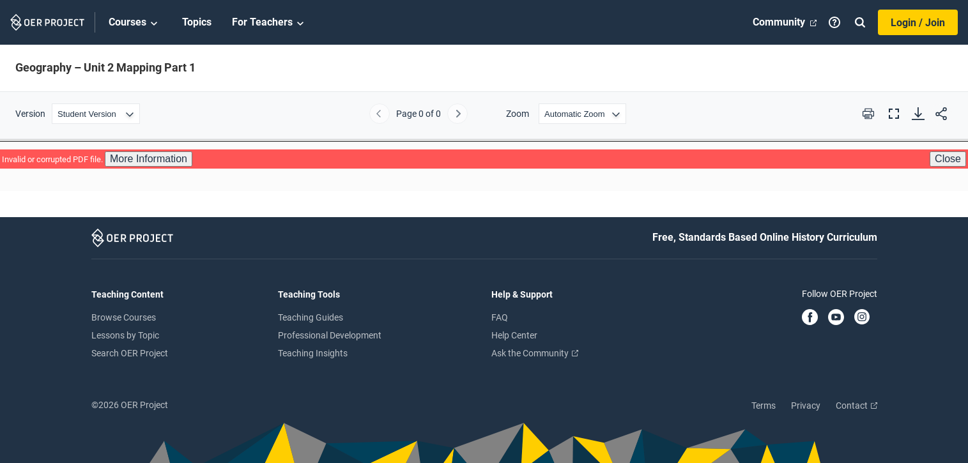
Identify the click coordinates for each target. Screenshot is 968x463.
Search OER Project (129, 353)
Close (948, 158)
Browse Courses (123, 317)
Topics (196, 22)
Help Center (514, 335)
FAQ (499, 317)
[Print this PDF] (868, 113)
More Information (148, 158)
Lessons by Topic (125, 335)
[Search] (860, 22)
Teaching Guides (310, 317)
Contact (856, 405)
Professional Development (329, 335)
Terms (763, 405)
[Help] (834, 22)
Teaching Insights (313, 353)
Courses (135, 23)
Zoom (517, 114)
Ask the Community (534, 353)
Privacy (805, 405)
